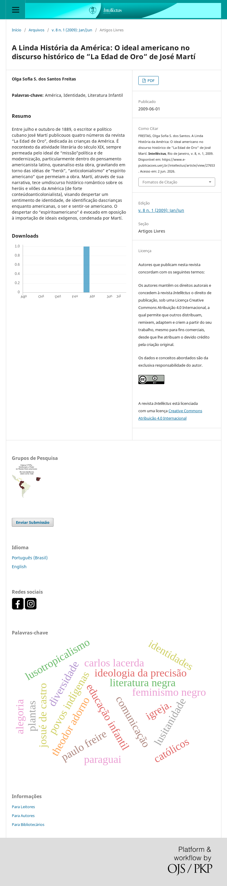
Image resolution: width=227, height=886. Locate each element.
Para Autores (23, 815)
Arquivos (36, 30)
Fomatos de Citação (159, 182)
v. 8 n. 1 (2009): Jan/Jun (72, 30)
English (19, 566)
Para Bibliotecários (28, 824)
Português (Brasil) (30, 557)
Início (16, 30)
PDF (151, 80)
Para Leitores (23, 806)
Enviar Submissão (32, 522)
